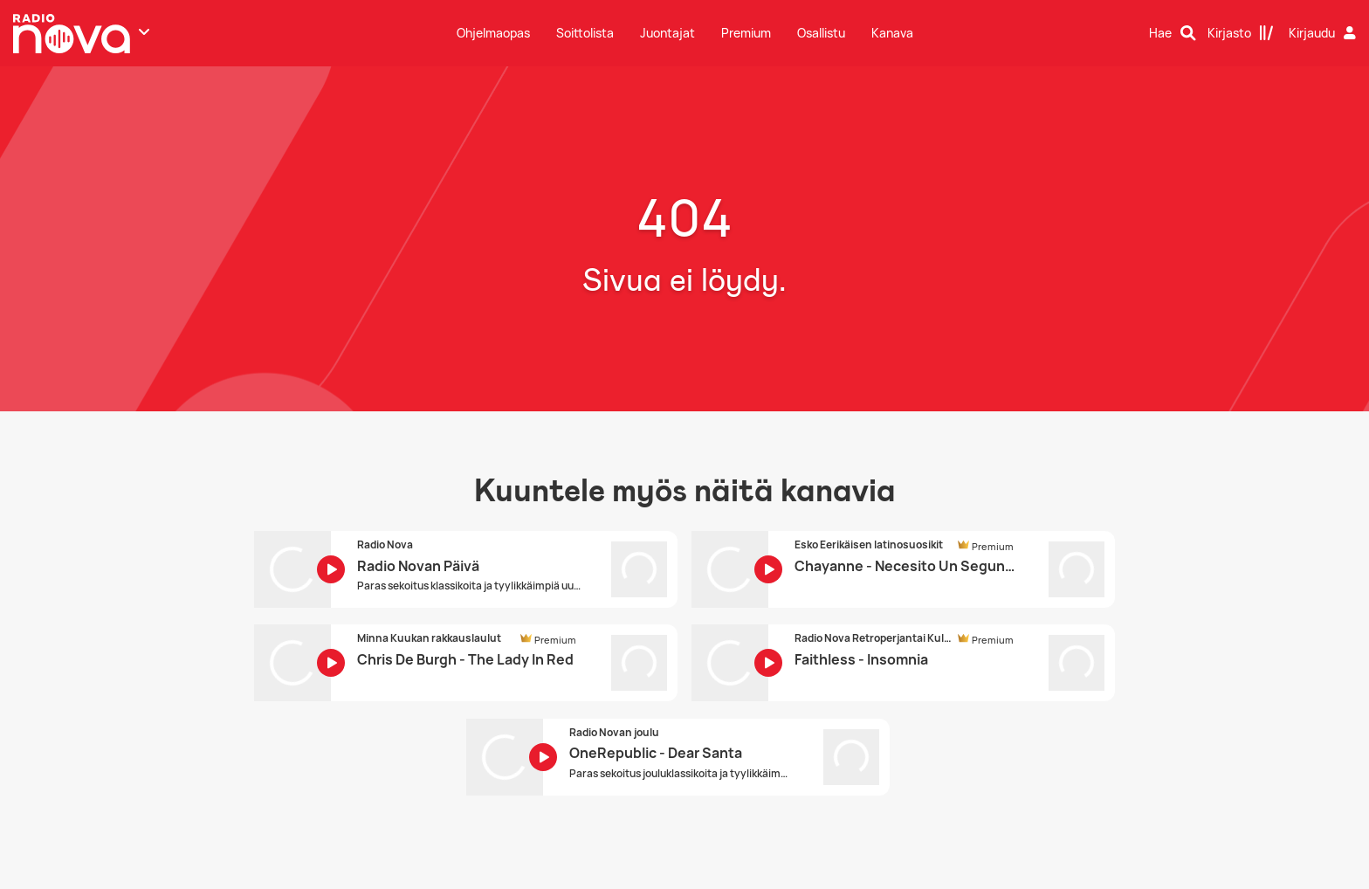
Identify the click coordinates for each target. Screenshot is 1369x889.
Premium (746, 32)
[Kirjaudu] (1324, 33)
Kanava (892, 32)
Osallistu (821, 32)
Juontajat (667, 32)
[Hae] (1172, 33)
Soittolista (585, 32)
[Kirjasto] (1240, 33)
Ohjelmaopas (493, 32)
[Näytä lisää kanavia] (144, 31)
